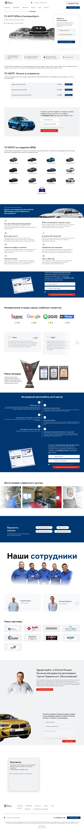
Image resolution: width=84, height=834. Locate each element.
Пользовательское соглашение (40, 809)
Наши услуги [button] (25, 7)
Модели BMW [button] (16, 7)
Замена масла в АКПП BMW (18, 84)
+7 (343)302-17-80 (72, 3)
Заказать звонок (73, 7)
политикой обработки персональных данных (66, 39)
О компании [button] (7, 7)
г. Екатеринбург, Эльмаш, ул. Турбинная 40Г (21, 773)
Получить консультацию (66, 42)
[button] (77, 342)
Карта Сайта (28, 809)
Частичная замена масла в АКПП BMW (21, 95)
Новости (33, 7)
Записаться (68, 84)
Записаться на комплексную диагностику (61, 294)
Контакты (46, 7)
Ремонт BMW (7, 11)
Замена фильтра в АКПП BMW (19, 89)
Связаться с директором (44, 689)
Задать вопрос (69, 741)
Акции (39, 7)
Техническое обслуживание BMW (19, 11)
